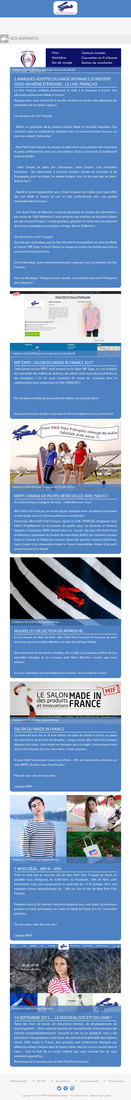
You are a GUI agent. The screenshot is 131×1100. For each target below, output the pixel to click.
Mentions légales (18, 1081)
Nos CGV (41, 1081)
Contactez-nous (116, 1081)
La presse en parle (89, 1081)
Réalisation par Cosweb (100, 1096)
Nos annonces (63, 1081)
